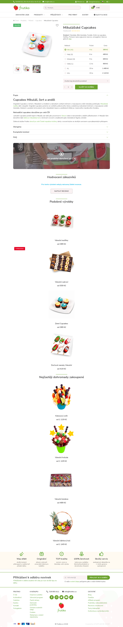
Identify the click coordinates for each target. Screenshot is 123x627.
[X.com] (61, 597)
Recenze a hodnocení (95, 606)
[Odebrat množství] (64, 87)
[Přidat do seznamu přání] (57, 25)
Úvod (16, 21)
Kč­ (107, 2)
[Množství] (68, 87)
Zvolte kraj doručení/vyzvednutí (76, 81)
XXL (68, 73)
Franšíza (91, 597)
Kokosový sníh (61, 416)
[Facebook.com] (52, 597)
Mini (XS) (70, 50)
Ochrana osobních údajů (36, 609)
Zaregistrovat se (93, 2)
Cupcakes (38, 21)
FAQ (15, 137)
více (70, 39)
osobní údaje (74, 581)
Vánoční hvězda (61, 457)
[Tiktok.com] (71, 597)
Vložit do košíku (86, 87)
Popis (15, 95)
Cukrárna (16, 600)
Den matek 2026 (22, 15)
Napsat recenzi (61, 191)
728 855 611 (26, 2)
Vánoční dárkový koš (61, 541)
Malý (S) (70, 54)
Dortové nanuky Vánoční (61, 365)
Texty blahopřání (94, 608)
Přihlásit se (79, 2)
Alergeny (17, 127)
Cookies (32, 612)
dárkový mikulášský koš (32, 118)
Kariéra (15, 603)
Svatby (85, 15)
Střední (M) (71, 59)
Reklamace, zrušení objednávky (36, 616)
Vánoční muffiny (61, 240)
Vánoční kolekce (61, 499)
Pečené (31, 21)
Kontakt (16, 606)
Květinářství (17, 597)
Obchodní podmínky (33, 604)
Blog (89, 595)
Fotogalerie (17, 608)
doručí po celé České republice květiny (43, 121)
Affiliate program (94, 600)
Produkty (39, 15)
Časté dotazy (34, 600)
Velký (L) (70, 64)
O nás (15, 595)
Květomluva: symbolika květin (98, 611)
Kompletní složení (21, 132)
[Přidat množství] (72, 87)
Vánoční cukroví (61, 282)
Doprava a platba (36, 595)
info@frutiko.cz (48, 2)
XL (68, 68)
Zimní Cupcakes (61, 323)
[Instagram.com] (56, 597)
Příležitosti (57, 15)
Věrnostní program (36, 597)
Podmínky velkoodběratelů (97, 603)
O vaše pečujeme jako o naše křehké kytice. (85, 581)
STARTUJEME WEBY (102, 624)
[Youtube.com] (66, 597)
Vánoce (64, 116)
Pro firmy (73, 15)
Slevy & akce (100, 15)
